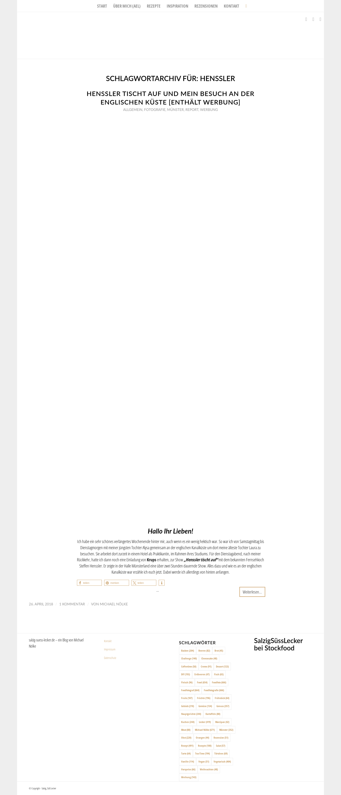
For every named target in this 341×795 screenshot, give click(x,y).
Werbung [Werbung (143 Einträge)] (188, 777)
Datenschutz (110, 658)
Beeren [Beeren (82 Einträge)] (204, 650)
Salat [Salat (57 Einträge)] (220, 745)
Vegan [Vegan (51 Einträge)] (203, 761)
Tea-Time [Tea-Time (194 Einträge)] (202, 753)
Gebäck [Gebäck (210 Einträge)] (187, 706)
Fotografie (154, 109)
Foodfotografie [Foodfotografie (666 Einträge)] (214, 690)
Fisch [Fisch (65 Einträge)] (219, 674)
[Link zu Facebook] (306, 19)
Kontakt (108, 641)
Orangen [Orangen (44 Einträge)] (202, 737)
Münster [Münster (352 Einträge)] (226, 729)
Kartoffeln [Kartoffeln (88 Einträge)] (213, 714)
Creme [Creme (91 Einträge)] (206, 666)
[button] (89, 583)
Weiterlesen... (252, 592)
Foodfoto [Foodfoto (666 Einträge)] (219, 682)
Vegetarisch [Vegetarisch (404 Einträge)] (222, 761)
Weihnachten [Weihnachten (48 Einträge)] (209, 769)
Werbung (209, 109)
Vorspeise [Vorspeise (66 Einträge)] (188, 769)
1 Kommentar (72, 604)
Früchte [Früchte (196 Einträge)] (203, 698)
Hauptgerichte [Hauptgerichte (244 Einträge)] (191, 714)
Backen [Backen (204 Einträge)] (187, 650)
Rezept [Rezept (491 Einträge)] (187, 745)
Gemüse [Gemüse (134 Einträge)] (205, 706)
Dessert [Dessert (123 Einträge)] (222, 666)
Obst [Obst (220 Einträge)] (186, 737)
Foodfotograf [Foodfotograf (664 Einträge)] (190, 690)
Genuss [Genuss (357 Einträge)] (222, 706)
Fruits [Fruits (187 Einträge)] (187, 698)
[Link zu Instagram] (313, 19)
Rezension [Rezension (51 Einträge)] (221, 737)
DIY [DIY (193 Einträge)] (185, 674)
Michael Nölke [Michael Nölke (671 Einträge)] (205, 729)
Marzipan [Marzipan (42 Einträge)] (222, 722)
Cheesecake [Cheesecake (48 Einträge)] (209, 658)
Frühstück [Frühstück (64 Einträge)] (222, 698)
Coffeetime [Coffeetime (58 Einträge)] (188, 666)
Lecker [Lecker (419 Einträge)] (205, 722)
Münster (175, 109)
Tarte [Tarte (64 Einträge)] (186, 753)
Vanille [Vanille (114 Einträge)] (187, 761)
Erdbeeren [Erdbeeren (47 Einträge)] (202, 674)
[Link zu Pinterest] (320, 19)
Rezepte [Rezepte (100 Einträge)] (204, 745)
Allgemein (132, 109)
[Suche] (244, 6)
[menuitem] (102, 6)
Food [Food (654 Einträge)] (202, 682)
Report (191, 109)
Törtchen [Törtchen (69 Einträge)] (221, 753)
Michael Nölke (114, 604)
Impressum (109, 649)
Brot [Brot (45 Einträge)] (219, 650)
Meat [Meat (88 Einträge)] (185, 729)
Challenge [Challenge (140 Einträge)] (189, 658)
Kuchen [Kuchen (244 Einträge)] (187, 722)
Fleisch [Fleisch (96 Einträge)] (187, 682)
